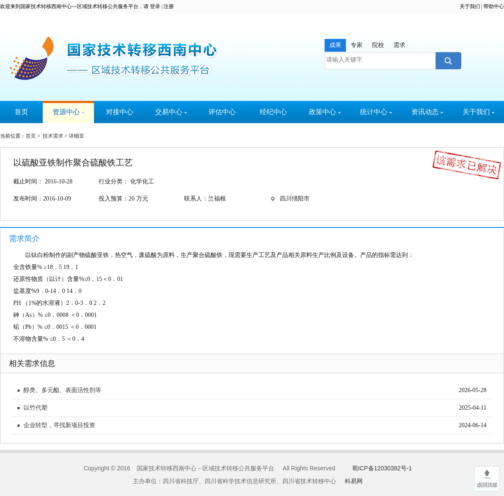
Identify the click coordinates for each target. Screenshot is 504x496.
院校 (378, 45)
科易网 (354, 481)
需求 (399, 45)
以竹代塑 (35, 407)
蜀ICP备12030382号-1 (382, 468)
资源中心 (69, 111)
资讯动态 (427, 111)
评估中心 (222, 111)
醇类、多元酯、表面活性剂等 (62, 390)
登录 (155, 6)
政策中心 (325, 111)
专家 (357, 45)
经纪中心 (273, 111)
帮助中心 (493, 6)
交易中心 (171, 111)
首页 (21, 111)
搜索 (447, 60)
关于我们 (470, 6)
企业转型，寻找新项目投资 (59, 425)
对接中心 (119, 111)
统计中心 (376, 111)
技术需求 (53, 136)
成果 (335, 45)
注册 (169, 6)
